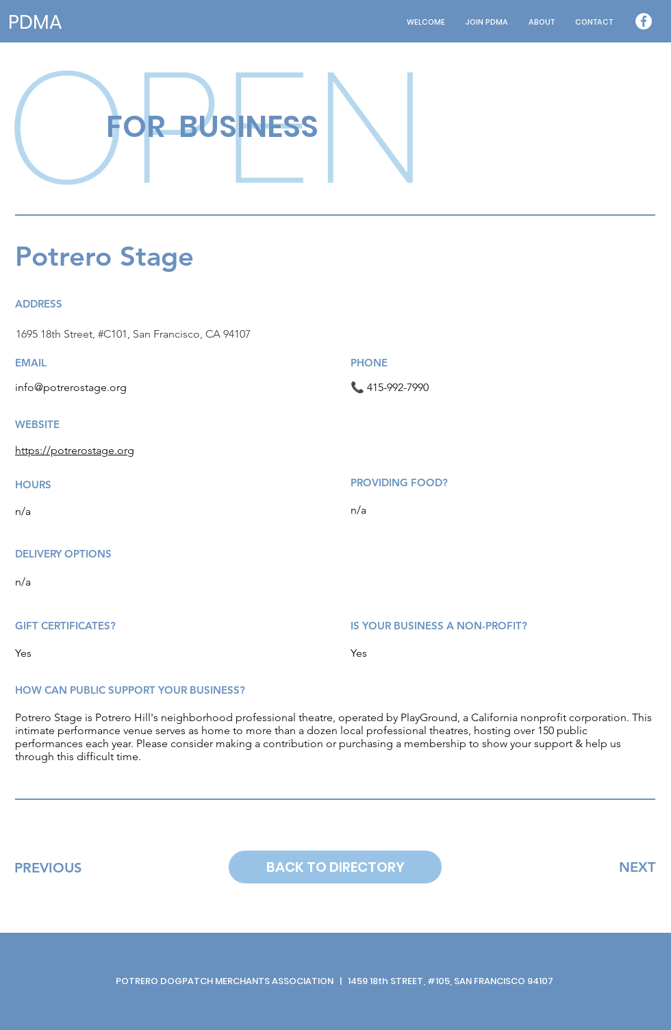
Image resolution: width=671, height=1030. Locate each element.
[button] (541, 22)
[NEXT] (637, 867)
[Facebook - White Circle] (643, 21)
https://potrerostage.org (74, 450)
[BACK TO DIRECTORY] (335, 867)
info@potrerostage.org (71, 387)
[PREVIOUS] (47, 867)
